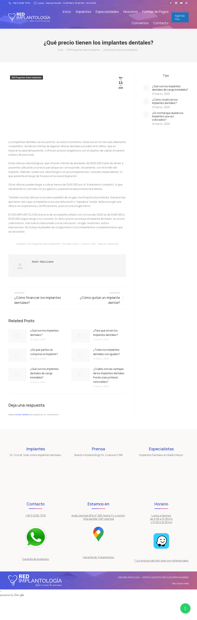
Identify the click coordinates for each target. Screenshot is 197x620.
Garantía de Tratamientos (98, 557)
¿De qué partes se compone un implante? (44, 352)
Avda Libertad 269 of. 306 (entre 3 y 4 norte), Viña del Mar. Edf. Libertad (98, 517)
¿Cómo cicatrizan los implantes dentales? (165, 101)
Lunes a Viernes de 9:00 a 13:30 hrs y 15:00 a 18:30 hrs (161, 519)
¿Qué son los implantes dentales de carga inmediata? (44, 373)
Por (70, 243)
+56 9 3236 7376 (19, 3)
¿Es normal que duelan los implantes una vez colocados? (167, 116)
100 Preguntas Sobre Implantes (26, 77)
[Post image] (17, 336)
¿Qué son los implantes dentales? (44, 333)
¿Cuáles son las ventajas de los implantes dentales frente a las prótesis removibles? (108, 375)
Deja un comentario (108, 243)
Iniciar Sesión (22, 414)
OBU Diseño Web (180, 583)
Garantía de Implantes (35, 559)
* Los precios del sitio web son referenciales (161, 560)
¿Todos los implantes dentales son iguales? (106, 352)
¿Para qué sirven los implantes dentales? (105, 333)
